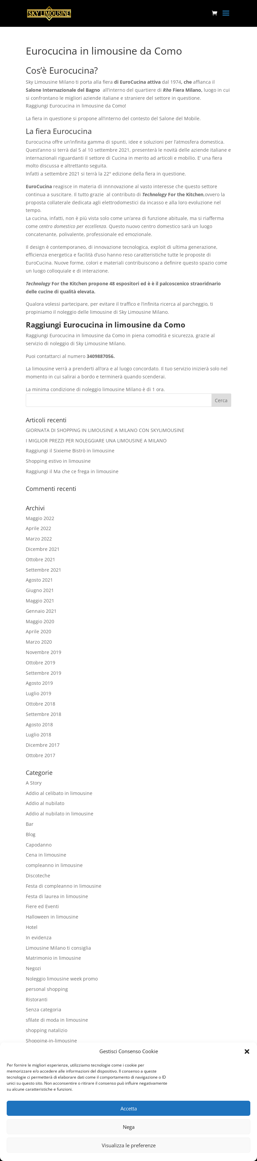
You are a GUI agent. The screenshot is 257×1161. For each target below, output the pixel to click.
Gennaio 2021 (41, 611)
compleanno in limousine (54, 865)
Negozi (33, 968)
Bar (29, 824)
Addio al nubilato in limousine (59, 813)
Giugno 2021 (40, 590)
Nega (129, 1126)
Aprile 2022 (38, 528)
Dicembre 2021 (43, 549)
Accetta (128, 1108)
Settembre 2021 (43, 570)
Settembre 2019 (43, 673)
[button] (247, 1051)
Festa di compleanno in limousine (63, 886)
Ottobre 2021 (40, 559)
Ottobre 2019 (40, 662)
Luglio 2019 (38, 693)
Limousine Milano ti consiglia (58, 948)
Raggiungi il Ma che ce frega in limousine (72, 471)
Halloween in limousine (52, 917)
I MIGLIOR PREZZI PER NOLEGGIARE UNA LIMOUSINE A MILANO (96, 440)
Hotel (31, 927)
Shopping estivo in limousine (58, 461)
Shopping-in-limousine (51, 1040)
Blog (30, 834)
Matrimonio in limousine (53, 958)
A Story (33, 783)
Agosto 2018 (39, 724)
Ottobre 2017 (40, 755)
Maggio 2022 (40, 518)
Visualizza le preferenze (129, 1145)
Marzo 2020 (39, 642)
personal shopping (47, 989)
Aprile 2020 (38, 631)
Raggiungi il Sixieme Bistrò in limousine (70, 450)
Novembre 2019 (43, 652)
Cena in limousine (46, 855)
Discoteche (38, 875)
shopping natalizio (46, 1030)
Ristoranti (37, 999)
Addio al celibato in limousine (59, 793)
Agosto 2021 (39, 580)
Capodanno (39, 845)
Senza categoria (43, 1009)
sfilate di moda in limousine (57, 1020)
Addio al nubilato (45, 803)
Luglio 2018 (38, 734)
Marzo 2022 (39, 538)
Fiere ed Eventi (42, 906)
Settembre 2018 (43, 714)
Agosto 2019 (39, 683)
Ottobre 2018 (40, 704)
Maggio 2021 (40, 600)
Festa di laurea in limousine (57, 896)
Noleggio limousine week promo (62, 978)
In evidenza (39, 937)
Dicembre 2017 (43, 745)
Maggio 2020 (40, 621)
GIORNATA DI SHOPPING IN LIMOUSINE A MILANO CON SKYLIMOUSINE (105, 430)
